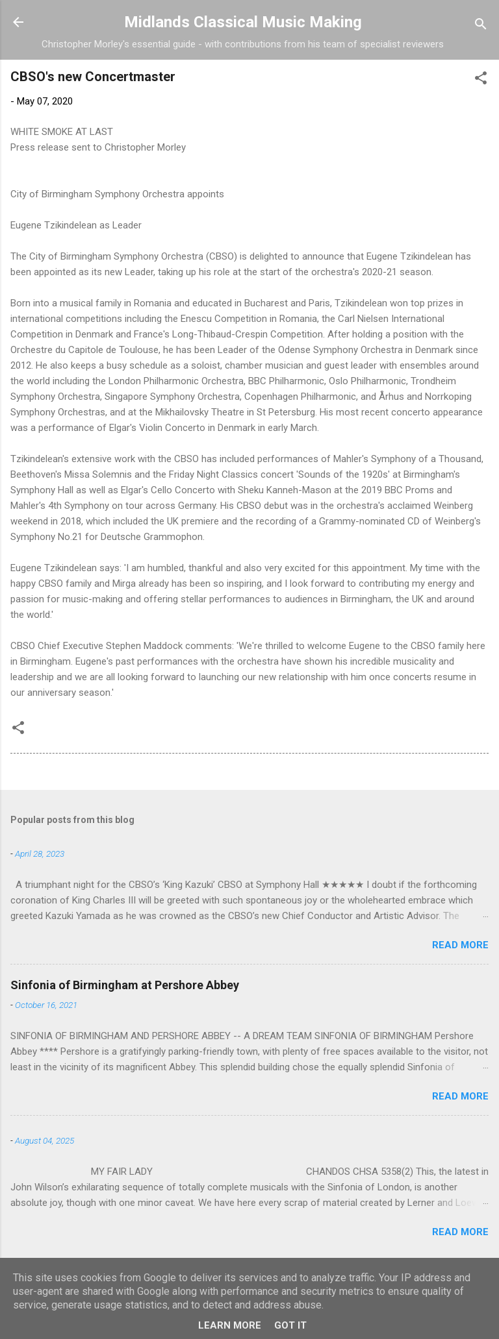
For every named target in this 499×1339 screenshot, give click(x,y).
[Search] (481, 26)
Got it (290, 1325)
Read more (460, 945)
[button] (481, 80)
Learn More (229, 1325)
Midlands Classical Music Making (243, 22)
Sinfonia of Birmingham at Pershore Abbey (124, 985)
